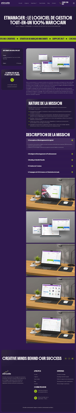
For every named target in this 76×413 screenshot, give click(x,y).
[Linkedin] (66, 358)
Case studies (37, 379)
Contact (54, 3)
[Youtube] (72, 358)
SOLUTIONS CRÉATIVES (10, 38)
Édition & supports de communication (65, 379)
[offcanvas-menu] (74, 3)
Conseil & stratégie (61, 374)
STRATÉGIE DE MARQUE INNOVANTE (39, 38)
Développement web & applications (65, 381)
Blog (49, 3)
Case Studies (42, 3)
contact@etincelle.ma (43, 392)
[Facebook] (69, 358)
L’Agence (26, 3)
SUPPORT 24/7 (63, 38)
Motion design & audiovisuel (63, 383)
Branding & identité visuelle (63, 376)
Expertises (34, 3)
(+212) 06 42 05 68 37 (12, 102)
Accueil (20, 3)
